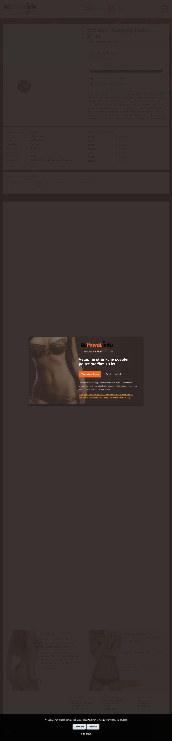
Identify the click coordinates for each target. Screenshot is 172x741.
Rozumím (93, 727)
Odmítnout (86, 734)
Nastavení (79, 727)
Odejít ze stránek (113, 374)
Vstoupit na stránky (90, 374)
